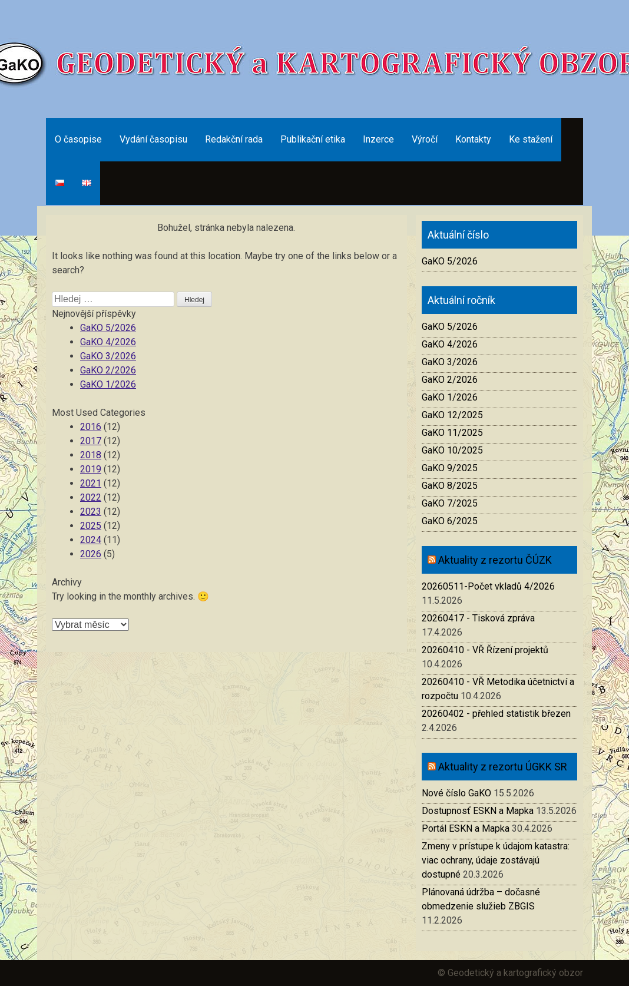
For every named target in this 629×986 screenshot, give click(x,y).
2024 (90, 539)
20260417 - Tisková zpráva (478, 618)
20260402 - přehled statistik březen (496, 713)
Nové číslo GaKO (456, 793)
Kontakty (473, 139)
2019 (90, 469)
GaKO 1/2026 (108, 384)
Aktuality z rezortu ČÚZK (495, 560)
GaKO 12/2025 (452, 415)
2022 (90, 497)
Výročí (425, 139)
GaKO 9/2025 (450, 468)
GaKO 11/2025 (452, 432)
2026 (90, 554)
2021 (90, 483)
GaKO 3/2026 (108, 356)
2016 (90, 426)
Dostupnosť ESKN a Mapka (478, 810)
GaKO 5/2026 (108, 327)
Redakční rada (234, 139)
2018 (90, 455)
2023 (90, 511)
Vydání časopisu (153, 139)
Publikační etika (312, 139)
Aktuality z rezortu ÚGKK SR (502, 766)
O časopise (78, 139)
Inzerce (378, 139)
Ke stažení (530, 139)
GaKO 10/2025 (452, 450)
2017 (90, 440)
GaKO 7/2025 (450, 503)
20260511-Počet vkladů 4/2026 (488, 586)
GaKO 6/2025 (450, 521)
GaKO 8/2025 (450, 485)
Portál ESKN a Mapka (465, 828)
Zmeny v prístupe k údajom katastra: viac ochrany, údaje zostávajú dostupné (496, 860)
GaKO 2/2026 (108, 370)
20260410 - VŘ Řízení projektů (485, 650)
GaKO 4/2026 (108, 342)
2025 (90, 525)
